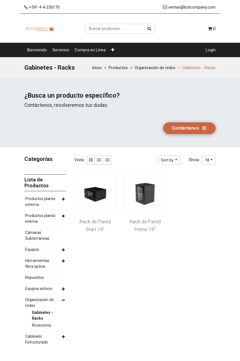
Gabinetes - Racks (199, 67)
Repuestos (34, 277)
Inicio (97, 67)
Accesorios (41, 325)
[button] (112, 50)
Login (211, 49)
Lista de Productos (36, 183)
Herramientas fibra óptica (37, 263)
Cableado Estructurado (36, 339)
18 (207, 160)
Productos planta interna (40, 218)
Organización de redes (155, 67)
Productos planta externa (40, 201)
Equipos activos (38, 288)
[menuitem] (37, 50)
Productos (118, 67)
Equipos (32, 249)
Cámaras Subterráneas (37, 235)
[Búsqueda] (149, 29)
